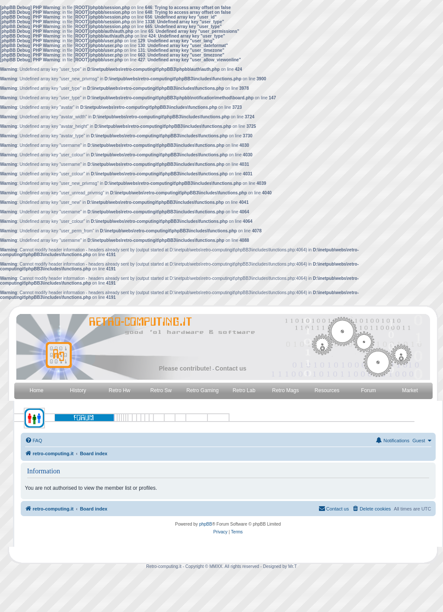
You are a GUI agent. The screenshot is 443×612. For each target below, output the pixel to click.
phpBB (205, 524)
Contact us (230, 368)
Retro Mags (285, 390)
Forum (368, 390)
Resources (327, 390)
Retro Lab (244, 390)
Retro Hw (119, 390)
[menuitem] (33, 440)
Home (36, 390)
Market (410, 390)
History (78, 390)
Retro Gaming (202, 390)
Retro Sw (161, 390)
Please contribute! (185, 368)
